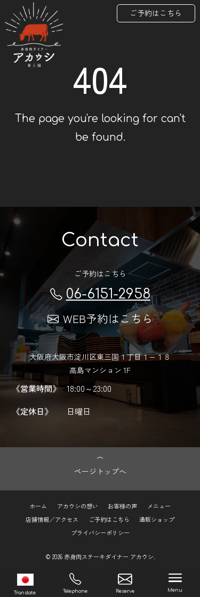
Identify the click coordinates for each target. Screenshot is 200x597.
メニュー (159, 506)
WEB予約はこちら (100, 318)
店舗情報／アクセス (52, 519)
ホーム (38, 506)
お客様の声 (122, 506)
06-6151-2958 (100, 294)
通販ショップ (156, 519)
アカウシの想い (77, 506)
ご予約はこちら (156, 12)
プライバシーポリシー (100, 532)
